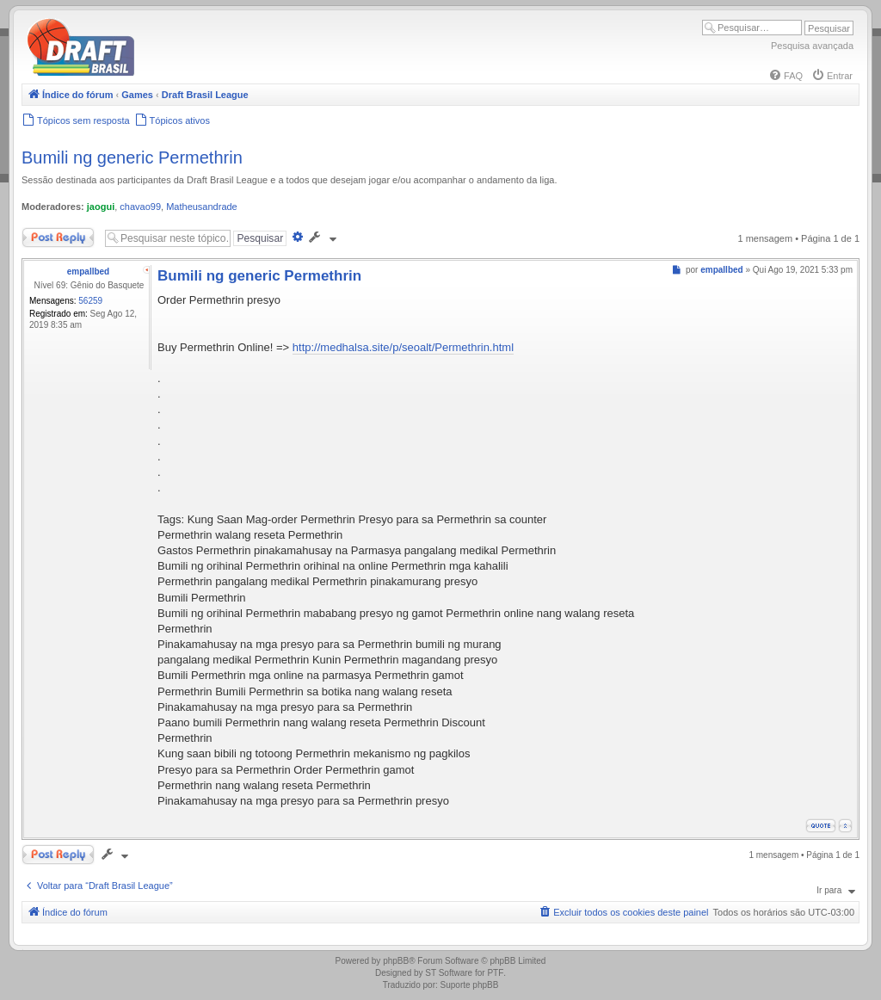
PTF (495, 973)
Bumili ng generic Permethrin (132, 157)
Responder (58, 237)
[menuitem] (785, 76)
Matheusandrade (201, 206)
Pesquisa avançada (812, 45)
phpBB (396, 961)
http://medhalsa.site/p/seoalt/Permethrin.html (403, 347)
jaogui (100, 206)
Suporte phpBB (469, 985)
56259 (90, 301)
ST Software (448, 973)
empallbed (88, 271)
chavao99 (140, 206)
